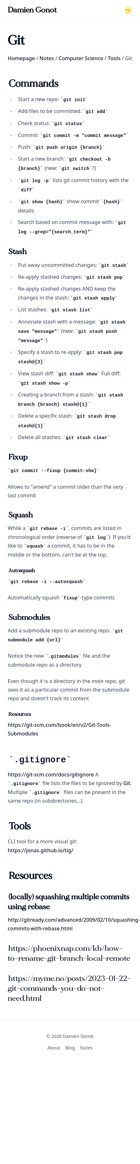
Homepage (21, 58)
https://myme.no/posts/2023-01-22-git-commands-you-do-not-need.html (69, 988)
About (53, 1048)
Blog (70, 1048)
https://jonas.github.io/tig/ (40, 850)
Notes (47, 58)
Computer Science (81, 58)
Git (126, 783)
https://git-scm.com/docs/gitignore (51, 774)
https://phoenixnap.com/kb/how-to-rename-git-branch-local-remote (69, 953)
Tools (114, 58)
